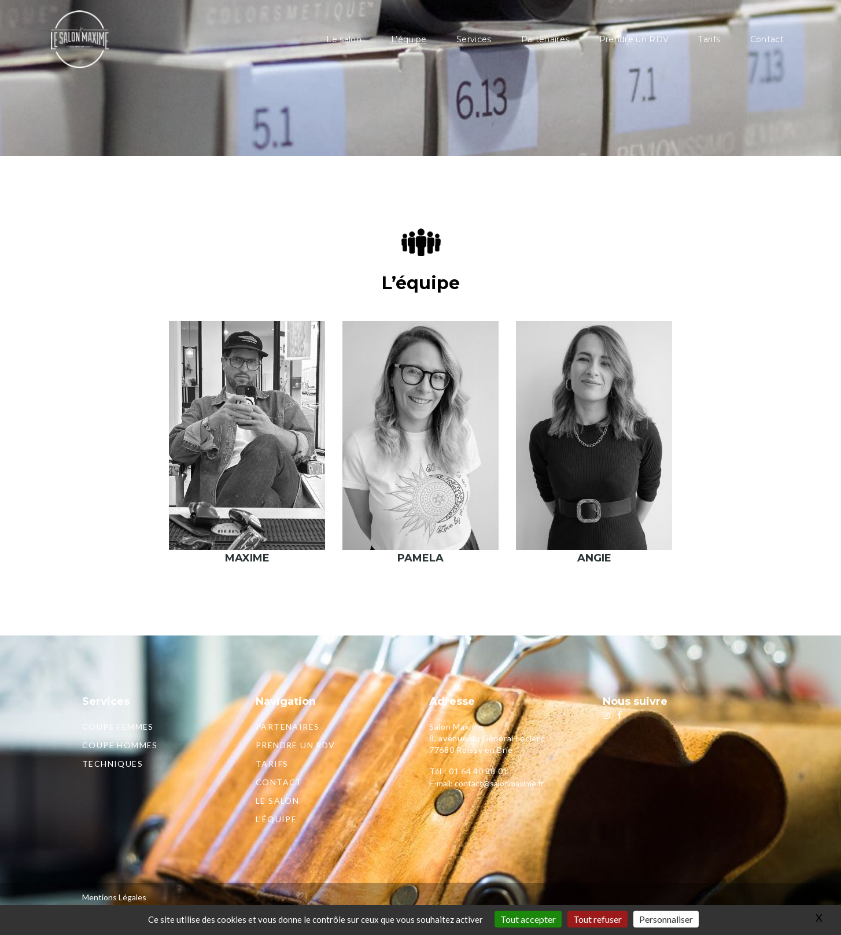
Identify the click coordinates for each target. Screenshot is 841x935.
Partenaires (545, 39)
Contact (767, 39)
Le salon (344, 39)
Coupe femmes (118, 726)
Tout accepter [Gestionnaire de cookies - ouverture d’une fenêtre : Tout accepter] (528, 919)
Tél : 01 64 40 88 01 (468, 771)
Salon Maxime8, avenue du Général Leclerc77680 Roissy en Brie (487, 738)
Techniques (112, 763)
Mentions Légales (114, 897)
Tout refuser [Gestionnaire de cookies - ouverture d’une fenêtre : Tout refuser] (597, 919)
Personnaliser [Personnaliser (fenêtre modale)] (666, 919)
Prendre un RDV (634, 39)
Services (474, 39)
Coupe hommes (120, 745)
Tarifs (709, 39)
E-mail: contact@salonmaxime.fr (486, 783)
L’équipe (409, 39)
